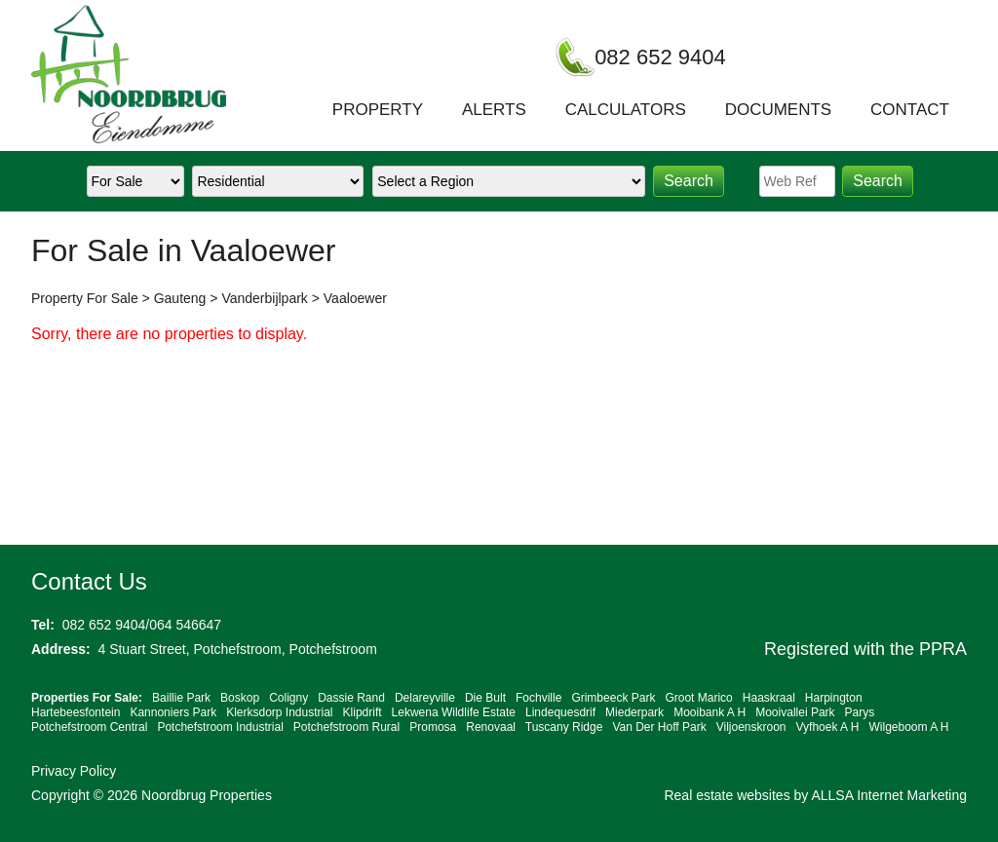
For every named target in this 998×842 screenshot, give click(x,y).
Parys (860, 712)
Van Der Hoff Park (659, 727)
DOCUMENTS (778, 109)
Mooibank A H (709, 712)
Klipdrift (362, 712)
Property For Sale (84, 298)
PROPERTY (377, 109)
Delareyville (425, 698)
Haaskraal (769, 698)
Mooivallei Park (794, 712)
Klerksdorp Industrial (279, 712)
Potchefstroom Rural (346, 727)
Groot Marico (698, 698)
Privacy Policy (73, 771)
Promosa (432, 727)
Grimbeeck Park (613, 698)
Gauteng (180, 298)
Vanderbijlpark (264, 298)
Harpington (834, 698)
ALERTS (494, 109)
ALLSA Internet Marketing (889, 795)
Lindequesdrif (560, 712)
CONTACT (909, 109)
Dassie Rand (351, 698)
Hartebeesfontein (75, 712)
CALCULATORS (625, 109)
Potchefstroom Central (89, 727)
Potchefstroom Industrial (220, 727)
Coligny (288, 698)
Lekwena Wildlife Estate (454, 712)
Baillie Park (181, 698)
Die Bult (485, 698)
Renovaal (491, 727)
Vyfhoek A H (828, 727)
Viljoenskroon (751, 727)
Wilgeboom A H (908, 727)
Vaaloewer (355, 298)
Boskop (239, 698)
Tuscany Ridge (564, 727)
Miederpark (634, 712)
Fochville (538, 698)
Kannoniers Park (173, 712)
